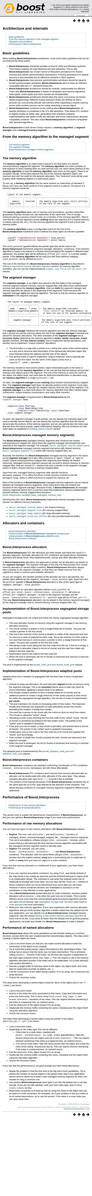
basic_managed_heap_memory (25, 522)
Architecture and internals (25, 28)
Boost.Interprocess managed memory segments (31, 149)
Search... (81, 16)
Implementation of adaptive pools (34, 545)
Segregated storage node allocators (56, 908)
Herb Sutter (54, 9)
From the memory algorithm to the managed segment (33, 39)
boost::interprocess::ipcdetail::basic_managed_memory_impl (32, 504)
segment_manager (12, 407)
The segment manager (19, 147)
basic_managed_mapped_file (19, 460)
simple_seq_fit (55, 272)
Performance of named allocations (25, 815)
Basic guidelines (16, 37)
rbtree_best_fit (77, 272)
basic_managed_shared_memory (67, 455)
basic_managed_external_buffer (28, 525)
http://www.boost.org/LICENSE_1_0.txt (76, 1113)
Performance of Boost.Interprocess (25, 44)
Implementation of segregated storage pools (39, 542)
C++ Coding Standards (84, 10)
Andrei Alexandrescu (70, 9)
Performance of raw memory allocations (27, 812)
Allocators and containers (20, 41)
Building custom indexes (41, 439)
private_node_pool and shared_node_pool (53, 672)
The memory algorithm (19, 144)
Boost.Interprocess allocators (22, 540)
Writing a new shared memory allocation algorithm (27, 269)
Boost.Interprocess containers (22, 547)
